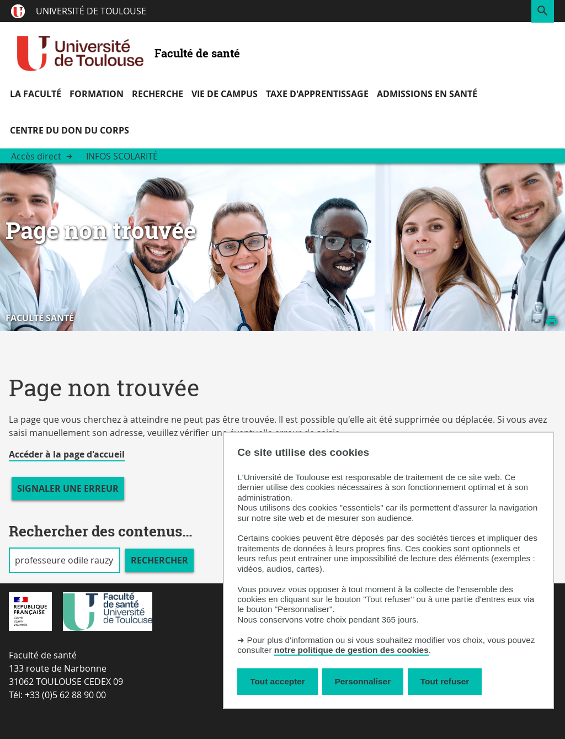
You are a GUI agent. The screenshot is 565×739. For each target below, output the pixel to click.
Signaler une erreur (68, 488)
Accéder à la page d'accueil (67, 454)
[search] (64, 560)
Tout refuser (444, 681)
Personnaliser (363, 681)
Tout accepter (277, 681)
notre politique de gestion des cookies (351, 650)
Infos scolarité (122, 156)
